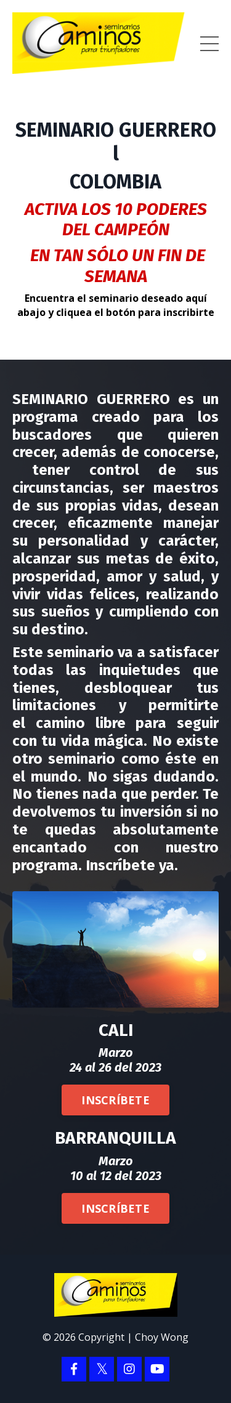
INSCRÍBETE (115, 1100)
